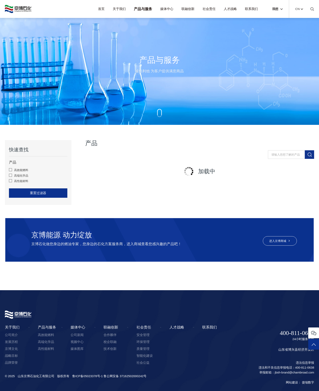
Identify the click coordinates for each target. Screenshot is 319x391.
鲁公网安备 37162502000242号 (125, 376)
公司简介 (11, 335)
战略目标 (11, 355)
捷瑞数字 (308, 382)
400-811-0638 (297, 333)
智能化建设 (145, 355)
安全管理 (143, 335)
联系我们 (251, 9)
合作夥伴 (110, 335)
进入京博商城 (280, 240)
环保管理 (143, 342)
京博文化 (11, 348)
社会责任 (209, 9)
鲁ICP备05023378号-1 (87, 376)
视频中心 (77, 342)
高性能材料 (18, 181)
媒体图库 (77, 348)
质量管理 (143, 348)
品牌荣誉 (11, 362)
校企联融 (110, 342)
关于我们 (119, 9)
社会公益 (143, 362)
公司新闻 (77, 335)
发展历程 (11, 342)
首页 (101, 9)
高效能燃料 (18, 170)
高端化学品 (18, 175)
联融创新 (187, 9)
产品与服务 (143, 9)
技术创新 (110, 348)
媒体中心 (166, 9)
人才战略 (230, 9)
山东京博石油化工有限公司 (36, 376)
